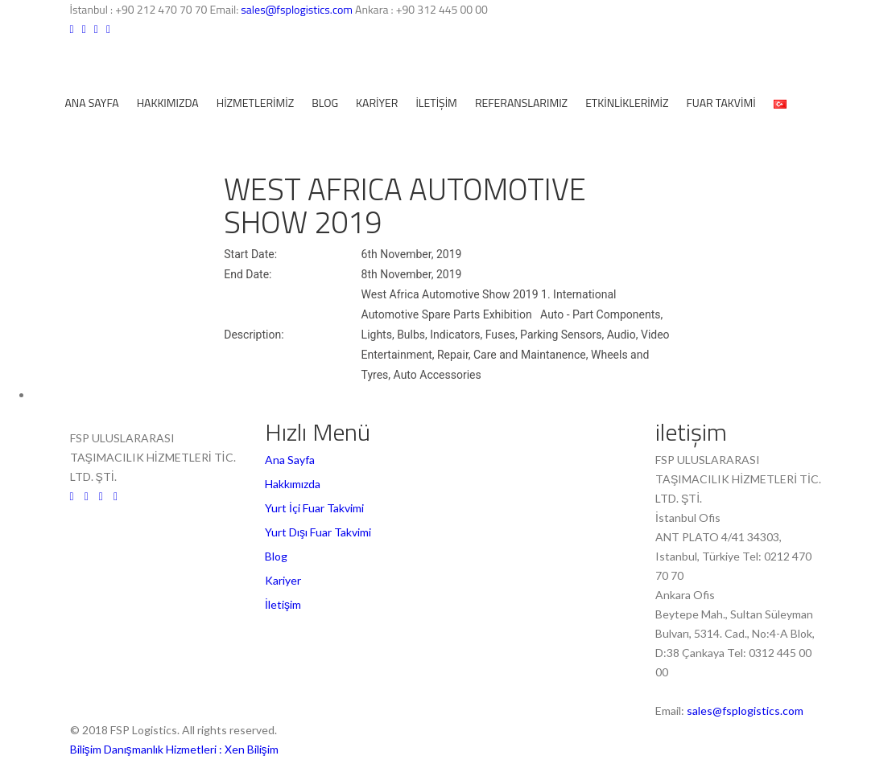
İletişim (436, 102)
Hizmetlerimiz (256, 102)
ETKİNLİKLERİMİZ (626, 102)
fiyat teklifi (144, 143)
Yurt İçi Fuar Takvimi (314, 508)
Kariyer (377, 102)
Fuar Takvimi (720, 102)
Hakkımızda (168, 102)
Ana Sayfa (92, 102)
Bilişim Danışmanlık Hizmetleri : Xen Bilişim (174, 749)
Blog (325, 102)
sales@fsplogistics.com (298, 9)
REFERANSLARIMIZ (521, 102)
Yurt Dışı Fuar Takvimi (318, 532)
